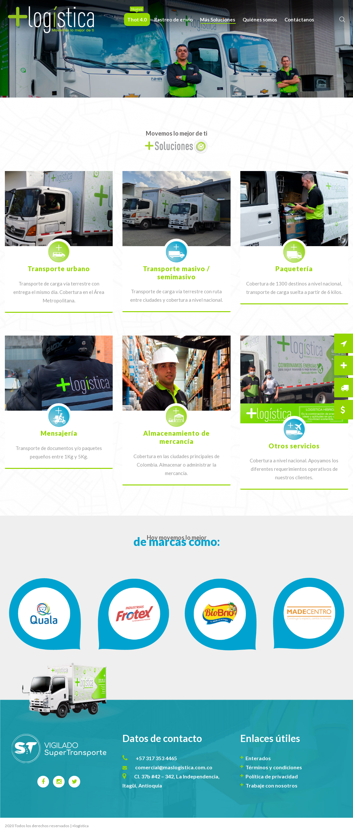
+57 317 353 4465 (156, 758)
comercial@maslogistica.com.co (173, 767)
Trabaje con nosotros (271, 785)
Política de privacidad (272, 776)
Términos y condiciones (274, 767)
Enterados (258, 758)
